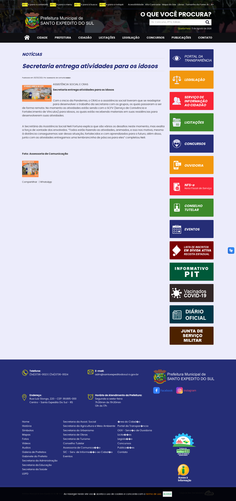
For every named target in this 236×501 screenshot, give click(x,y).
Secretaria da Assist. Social (79, 422)
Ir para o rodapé (111, 5)
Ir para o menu (61, 5)
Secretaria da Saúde (34, 469)
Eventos (68, 456)
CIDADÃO (85, 37)
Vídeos (26, 443)
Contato (123, 452)
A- (208, 5)
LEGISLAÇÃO (130, 37)
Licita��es (124, 435)
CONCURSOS (155, 37)
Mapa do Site (169, 5)
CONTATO (205, 37)
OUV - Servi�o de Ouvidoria (135, 430)
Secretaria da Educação (37, 465)
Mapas (26, 435)
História (26, 426)
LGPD (25, 474)
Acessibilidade (136, 5)
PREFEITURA (63, 37)
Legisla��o (125, 439)
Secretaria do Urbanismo (78, 430)
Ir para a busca (85, 5)
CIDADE (42, 37)
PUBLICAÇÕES (181, 37)
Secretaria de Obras (75, 435)
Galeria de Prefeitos (34, 452)
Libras (181, 5)
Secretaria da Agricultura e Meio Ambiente (89, 426)
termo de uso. (154, 494)
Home (25, 422)
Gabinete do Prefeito (34, 456)
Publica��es (126, 448)
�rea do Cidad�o (129, 422)
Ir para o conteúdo (35, 5)
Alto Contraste (153, 5)
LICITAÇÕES (107, 37)
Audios (26, 448)
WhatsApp (46, 182)
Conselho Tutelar (73, 443)
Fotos (25, 439)
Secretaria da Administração (40, 460)
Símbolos (28, 430)
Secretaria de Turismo (76, 439)
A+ (212, 5)
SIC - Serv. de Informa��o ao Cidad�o (88, 452)
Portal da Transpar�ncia (133, 426)
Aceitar (167, 494)
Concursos (124, 443)
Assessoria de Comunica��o (81, 448)
